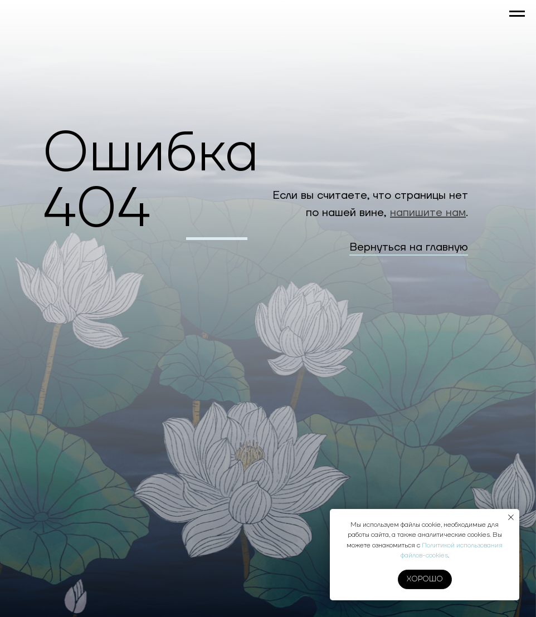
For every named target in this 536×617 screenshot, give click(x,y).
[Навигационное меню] (517, 14)
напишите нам (428, 212)
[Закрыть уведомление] (510, 517)
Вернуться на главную (408, 247)
